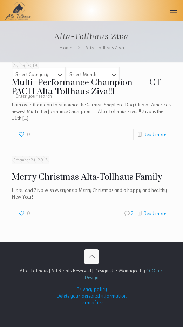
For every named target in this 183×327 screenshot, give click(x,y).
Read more (154, 134)
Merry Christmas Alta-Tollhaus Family (87, 177)
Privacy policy (91, 289)
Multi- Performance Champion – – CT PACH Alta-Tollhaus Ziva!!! (86, 87)
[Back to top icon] (91, 256)
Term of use (91, 302)
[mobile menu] (173, 10)
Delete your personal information (91, 296)
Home (65, 47)
